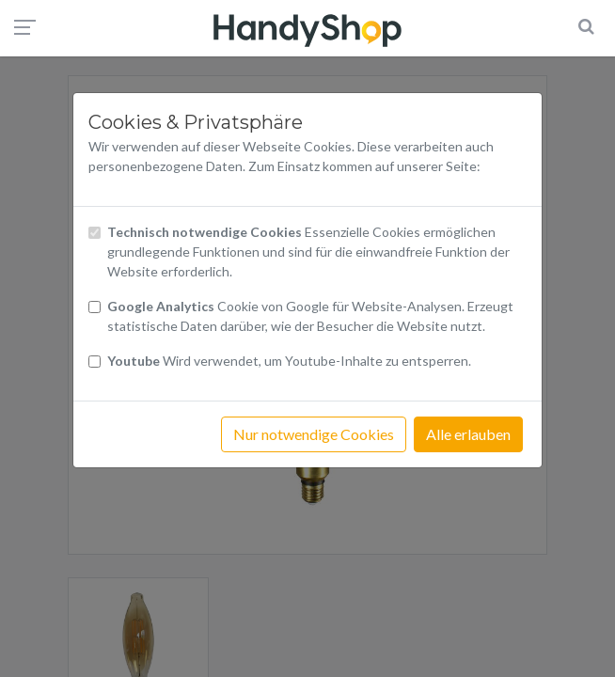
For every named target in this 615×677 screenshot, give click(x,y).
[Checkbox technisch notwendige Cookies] (94, 233)
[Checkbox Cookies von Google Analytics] (94, 307)
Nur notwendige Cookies (313, 434)
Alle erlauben (468, 434)
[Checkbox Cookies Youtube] (94, 361)
